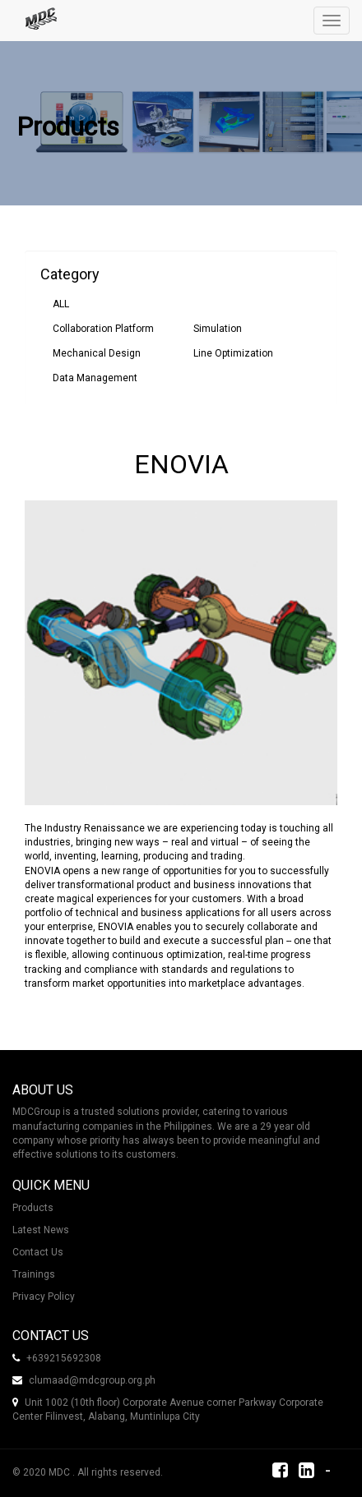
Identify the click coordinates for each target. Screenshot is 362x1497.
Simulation (217, 328)
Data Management (95, 378)
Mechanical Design (97, 353)
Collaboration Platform (103, 328)
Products (32, 1208)
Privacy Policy (43, 1296)
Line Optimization (233, 353)
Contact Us (37, 1252)
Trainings (33, 1274)
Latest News (40, 1230)
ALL (61, 304)
